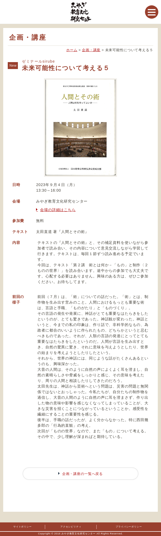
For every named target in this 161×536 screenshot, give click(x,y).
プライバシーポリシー (129, 526)
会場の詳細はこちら (58, 210)
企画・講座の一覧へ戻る (82, 474)
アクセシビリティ (70, 526)
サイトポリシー (22, 526)
